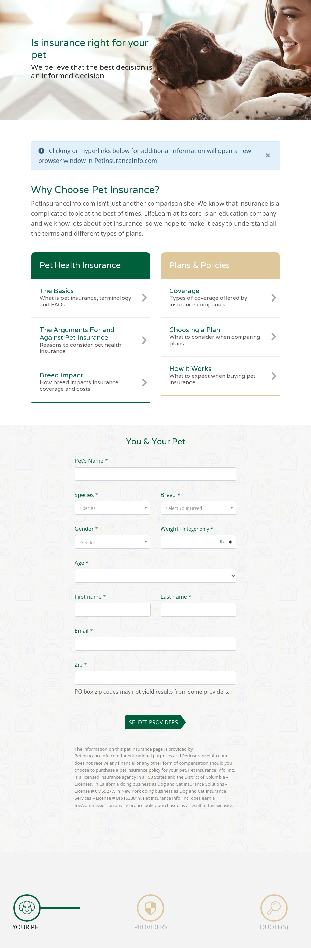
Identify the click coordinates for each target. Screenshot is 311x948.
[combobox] (113, 508)
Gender (86, 528)
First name (90, 596)
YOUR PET (27, 926)
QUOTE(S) (274, 926)
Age (82, 563)
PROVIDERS (151, 926)
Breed (171, 495)
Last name (176, 596)
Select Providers (153, 722)
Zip (81, 664)
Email (84, 631)
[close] (269, 155)
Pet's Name (91, 460)
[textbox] (112, 508)
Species (86, 495)
